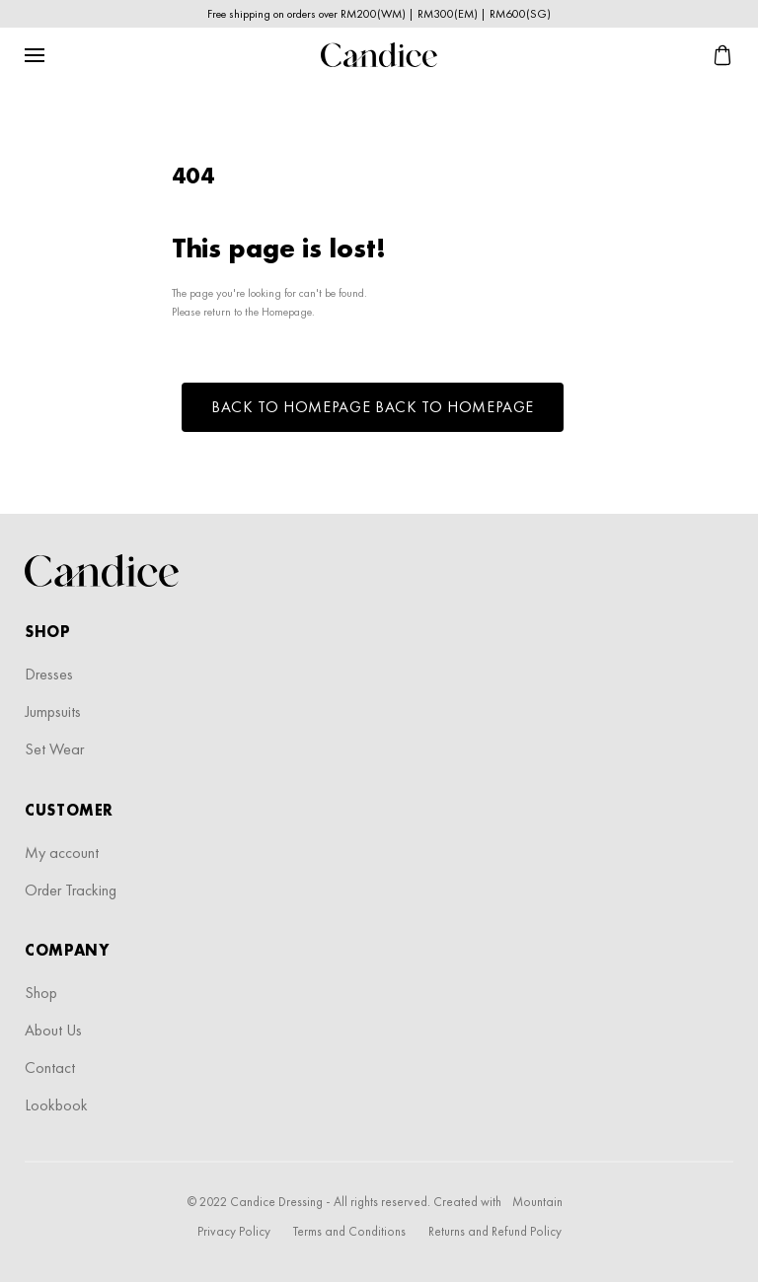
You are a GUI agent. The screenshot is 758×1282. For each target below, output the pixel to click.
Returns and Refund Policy (495, 1231)
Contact (50, 1067)
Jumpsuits (53, 711)
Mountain (537, 1201)
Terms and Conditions (349, 1231)
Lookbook (56, 1105)
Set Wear (54, 749)
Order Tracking (70, 890)
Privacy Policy (233, 1231)
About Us (53, 1030)
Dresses (49, 674)
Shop (41, 992)
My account (62, 852)
